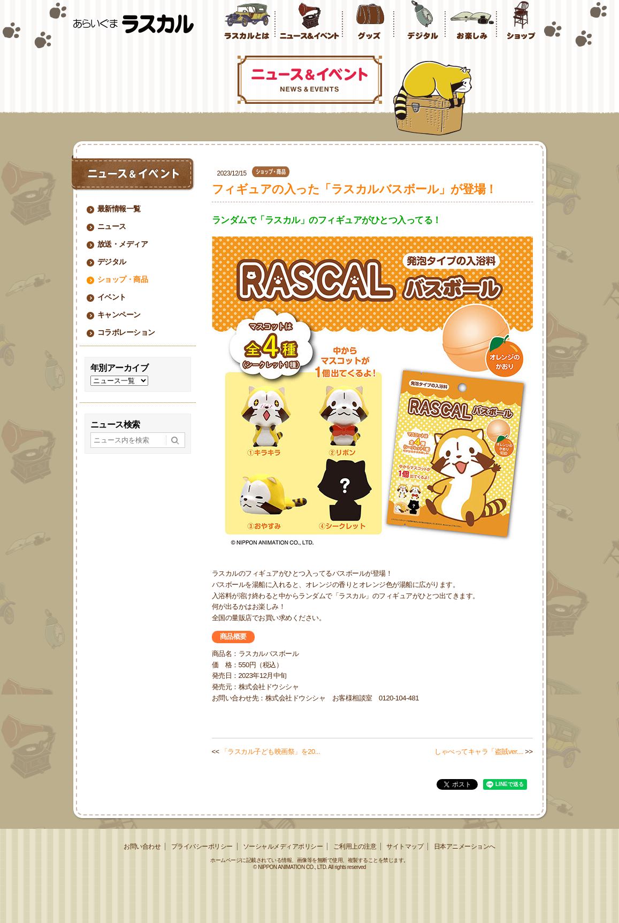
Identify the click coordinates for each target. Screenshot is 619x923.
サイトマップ (404, 846)
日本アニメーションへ (464, 846)
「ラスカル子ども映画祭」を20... (270, 751)
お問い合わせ (142, 846)
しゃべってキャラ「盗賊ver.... (478, 751)
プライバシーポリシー (202, 846)
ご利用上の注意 (355, 846)
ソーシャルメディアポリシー (283, 846)
